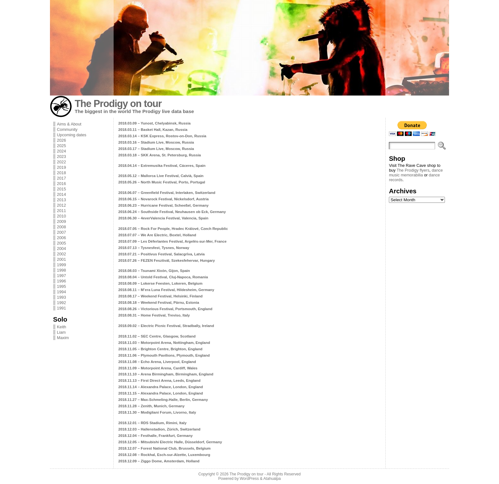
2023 (61, 156)
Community (67, 129)
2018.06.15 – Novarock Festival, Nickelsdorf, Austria (163, 199)
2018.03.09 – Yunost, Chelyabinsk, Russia (154, 123)
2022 (61, 162)
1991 (61, 308)
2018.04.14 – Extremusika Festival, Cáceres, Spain (162, 165)
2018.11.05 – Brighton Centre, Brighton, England (160, 349)
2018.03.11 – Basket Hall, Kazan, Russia (152, 130)
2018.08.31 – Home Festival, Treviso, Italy (154, 315)
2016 (61, 183)
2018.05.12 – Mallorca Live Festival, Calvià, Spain (161, 176)
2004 (61, 248)
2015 (61, 189)
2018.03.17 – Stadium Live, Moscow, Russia (156, 149)
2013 (61, 199)
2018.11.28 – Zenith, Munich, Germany (151, 406)
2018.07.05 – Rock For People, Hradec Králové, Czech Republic (173, 229)
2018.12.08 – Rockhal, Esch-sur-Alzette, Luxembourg (164, 455)
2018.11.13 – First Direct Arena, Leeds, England (159, 380)
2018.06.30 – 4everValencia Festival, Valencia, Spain (163, 218)
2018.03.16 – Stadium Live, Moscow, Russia (156, 142)
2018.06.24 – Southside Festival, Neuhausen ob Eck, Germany (172, 212)
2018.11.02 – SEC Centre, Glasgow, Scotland (157, 336)
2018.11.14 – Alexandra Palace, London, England (160, 387)
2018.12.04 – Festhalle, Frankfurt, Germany (155, 436)
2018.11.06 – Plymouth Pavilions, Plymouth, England (164, 355)
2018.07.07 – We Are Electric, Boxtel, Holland (157, 235)
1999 (61, 264)
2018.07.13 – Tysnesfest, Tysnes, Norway (153, 248)
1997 (61, 275)
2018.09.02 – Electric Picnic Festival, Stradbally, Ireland (166, 326)
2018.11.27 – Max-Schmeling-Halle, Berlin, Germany (163, 400)
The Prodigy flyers (413, 170)
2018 (61, 172)
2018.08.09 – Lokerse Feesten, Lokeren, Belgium (160, 283)
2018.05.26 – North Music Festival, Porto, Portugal (161, 182)
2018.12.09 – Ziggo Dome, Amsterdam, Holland (159, 461)
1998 (61, 270)
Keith (61, 326)
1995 (61, 286)
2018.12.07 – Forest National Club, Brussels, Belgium (164, 448)
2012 (61, 205)
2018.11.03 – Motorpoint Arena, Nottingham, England (164, 343)
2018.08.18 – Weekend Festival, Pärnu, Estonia (158, 302)
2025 (61, 145)
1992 (61, 302)
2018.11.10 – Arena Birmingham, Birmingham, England (165, 374)
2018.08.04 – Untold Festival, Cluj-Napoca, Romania (163, 277)
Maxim (63, 337)
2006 (61, 237)
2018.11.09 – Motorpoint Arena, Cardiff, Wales (158, 368)
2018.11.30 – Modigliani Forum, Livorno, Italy (157, 412)
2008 (61, 226)
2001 (61, 259)
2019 (61, 167)
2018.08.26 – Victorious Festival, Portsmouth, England (165, 309)
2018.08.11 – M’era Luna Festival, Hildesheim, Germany (166, 290)
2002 (61, 254)
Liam (61, 332)
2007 (61, 232)
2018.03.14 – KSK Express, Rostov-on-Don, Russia (162, 136)
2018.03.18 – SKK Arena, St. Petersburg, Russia (159, 155)
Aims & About (69, 124)
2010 (61, 216)
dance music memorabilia (416, 172)
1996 (61, 281)
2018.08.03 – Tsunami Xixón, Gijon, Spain (154, 271)
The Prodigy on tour (118, 103)
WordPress (249, 478)
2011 (61, 210)
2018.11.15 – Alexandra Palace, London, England (160, 393)
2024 (61, 151)
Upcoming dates (71, 134)
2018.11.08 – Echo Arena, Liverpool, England (157, 362)
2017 (61, 178)
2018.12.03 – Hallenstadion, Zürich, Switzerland (159, 429)
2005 (61, 243)
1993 (61, 297)
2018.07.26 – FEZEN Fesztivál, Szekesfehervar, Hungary (166, 260)
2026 (61, 140)
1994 (61, 291)
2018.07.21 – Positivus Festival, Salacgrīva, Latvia (161, 254)
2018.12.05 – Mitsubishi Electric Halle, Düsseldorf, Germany (170, 442)
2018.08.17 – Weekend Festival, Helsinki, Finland (160, 296)
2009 (61, 221)
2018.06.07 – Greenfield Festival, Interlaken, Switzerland (166, 193)
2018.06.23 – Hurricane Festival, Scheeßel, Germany (163, 205)
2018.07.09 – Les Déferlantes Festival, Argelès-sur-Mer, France (172, 241)
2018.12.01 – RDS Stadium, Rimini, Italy (152, 423)
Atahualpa (272, 478)
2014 (61, 194)
